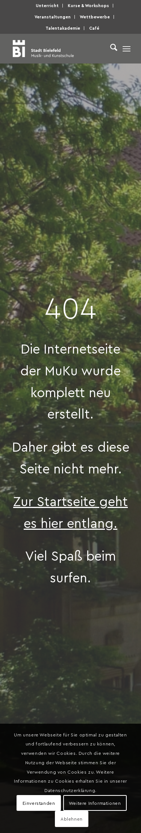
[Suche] (110, 48)
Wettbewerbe (95, 16)
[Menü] (126, 48)
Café (94, 28)
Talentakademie (62, 28)
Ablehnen (72, 818)
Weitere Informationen (95, 803)
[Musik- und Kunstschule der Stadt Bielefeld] (58, 48)
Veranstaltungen (53, 16)
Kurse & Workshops (88, 5)
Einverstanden (39, 803)
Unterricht (47, 5)
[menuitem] (47, 6)
